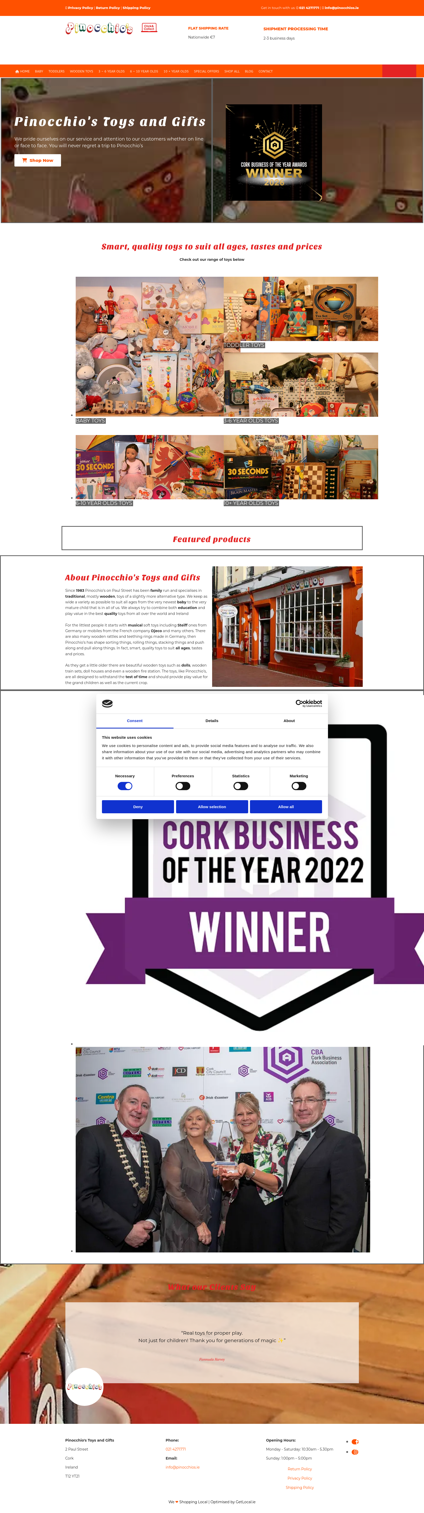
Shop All (227, 71)
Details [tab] (212, 720)
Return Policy (108, 8)
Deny (138, 807)
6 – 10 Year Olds (144, 71)
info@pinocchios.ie (342, 8)
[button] (37, 161)
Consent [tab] (135, 720)
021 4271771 (309, 8)
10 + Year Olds (174, 71)
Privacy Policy (80, 8)
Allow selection (212, 807)
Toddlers (61, 71)
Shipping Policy (137, 8)
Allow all (286, 807)
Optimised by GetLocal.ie (232, 1502)
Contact (259, 71)
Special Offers (203, 71)
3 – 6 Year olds (113, 71)
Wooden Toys (85, 71)
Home (29, 71)
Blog (243, 71)
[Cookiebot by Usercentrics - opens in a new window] (299, 703)
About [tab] (289, 720)
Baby (45, 71)
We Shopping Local (187, 1502)
